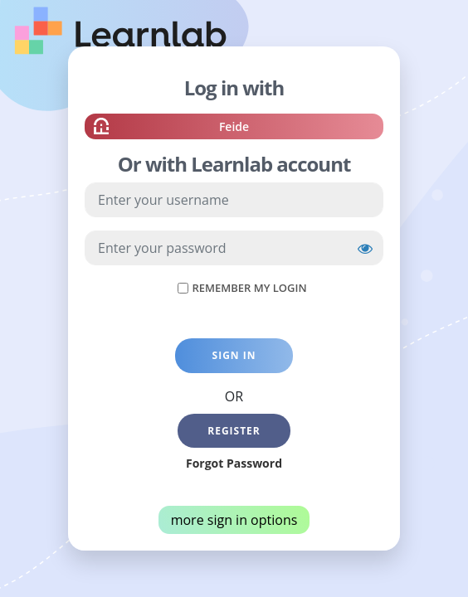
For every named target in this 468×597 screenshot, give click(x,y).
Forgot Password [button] (234, 463)
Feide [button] (234, 128)
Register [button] (234, 431)
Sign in (234, 355)
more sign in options (234, 520)
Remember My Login (249, 287)
